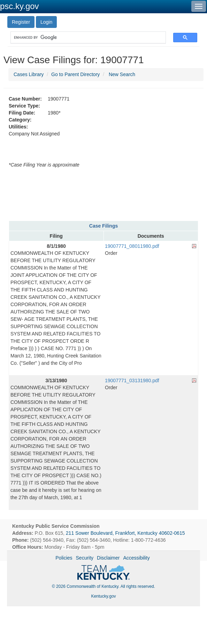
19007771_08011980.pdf (132, 246)
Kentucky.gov (103, 596)
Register (21, 22)
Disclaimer (108, 558)
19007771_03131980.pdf (132, 380)
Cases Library (29, 74)
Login (46, 22)
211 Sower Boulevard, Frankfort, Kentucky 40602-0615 (125, 533)
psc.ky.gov (19, 6)
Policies (63, 558)
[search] (84, 38)
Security (85, 558)
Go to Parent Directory (75, 74)
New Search (122, 74)
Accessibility (136, 558)
